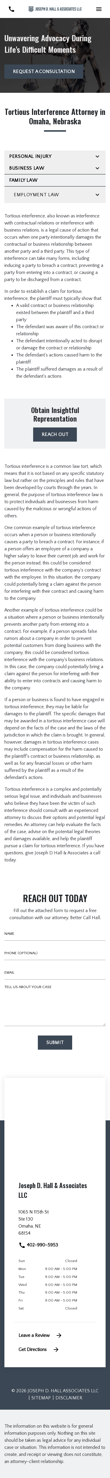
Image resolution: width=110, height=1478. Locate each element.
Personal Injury (30, 156)
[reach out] (55, 434)
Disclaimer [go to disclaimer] (68, 1398)
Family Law (23, 180)
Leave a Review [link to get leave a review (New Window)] (40, 1335)
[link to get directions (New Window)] (55, 1224)
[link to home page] (55, 9)
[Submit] (55, 1043)
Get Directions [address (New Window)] (39, 1349)
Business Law (26, 168)
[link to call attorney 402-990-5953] (11, 9)
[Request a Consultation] (43, 72)
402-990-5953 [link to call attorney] (38, 1245)
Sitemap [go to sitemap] (41, 1398)
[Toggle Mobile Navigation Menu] (98, 9)
